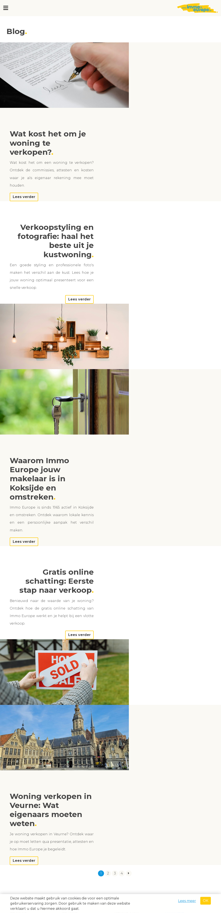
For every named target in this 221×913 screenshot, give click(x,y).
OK (205, 901)
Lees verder (153, 131)
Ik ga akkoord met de (180, 866)
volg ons (20, 821)
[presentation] (181, 854)
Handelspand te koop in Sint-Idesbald (134, 703)
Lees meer (187, 901)
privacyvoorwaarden (195, 866)
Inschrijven (163, 876)
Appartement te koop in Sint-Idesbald (31, 672)
